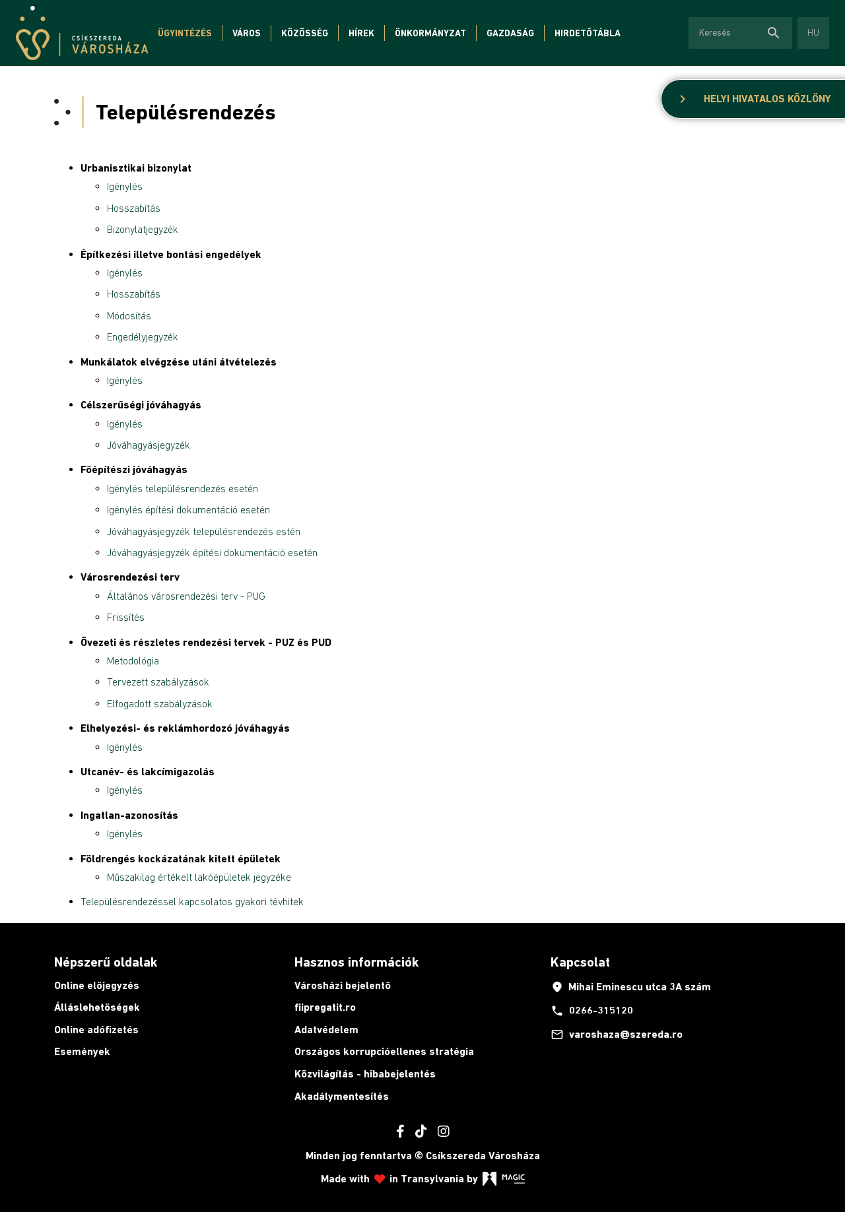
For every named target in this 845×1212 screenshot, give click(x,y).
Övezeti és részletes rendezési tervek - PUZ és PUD (206, 642)
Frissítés (126, 617)
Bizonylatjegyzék (142, 229)
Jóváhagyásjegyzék (148, 445)
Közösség (304, 33)
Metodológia (133, 660)
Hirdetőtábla (588, 33)
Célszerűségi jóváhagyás (141, 405)
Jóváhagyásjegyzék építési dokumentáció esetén (212, 552)
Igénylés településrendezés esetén (182, 488)
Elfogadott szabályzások (160, 703)
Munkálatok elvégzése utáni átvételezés (179, 362)
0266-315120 (592, 1010)
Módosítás (129, 315)
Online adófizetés (96, 1029)
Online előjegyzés (96, 985)
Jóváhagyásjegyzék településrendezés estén (203, 531)
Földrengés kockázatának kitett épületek (181, 858)
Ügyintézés (185, 33)
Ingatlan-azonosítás (129, 815)
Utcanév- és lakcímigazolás (148, 771)
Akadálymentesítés (341, 1096)
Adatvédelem (326, 1029)
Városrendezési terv (130, 577)
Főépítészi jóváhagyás (134, 469)
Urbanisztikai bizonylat (136, 168)
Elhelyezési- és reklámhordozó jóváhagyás (185, 728)
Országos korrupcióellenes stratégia (384, 1051)
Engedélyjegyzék (142, 336)
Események (82, 1051)
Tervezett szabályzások (158, 681)
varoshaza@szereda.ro (617, 1034)
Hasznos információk (356, 962)
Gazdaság (510, 33)
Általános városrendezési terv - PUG (186, 596)
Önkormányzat (430, 33)
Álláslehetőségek (97, 1007)
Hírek (361, 33)
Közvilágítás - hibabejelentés (365, 1074)
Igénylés (125, 186)
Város (246, 33)
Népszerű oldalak (105, 962)
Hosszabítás (133, 208)
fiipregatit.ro (325, 1007)
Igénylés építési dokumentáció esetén (188, 509)
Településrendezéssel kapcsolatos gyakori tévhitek (192, 901)
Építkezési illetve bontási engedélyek (171, 254)
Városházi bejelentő (342, 985)
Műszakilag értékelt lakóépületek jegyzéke (199, 877)
